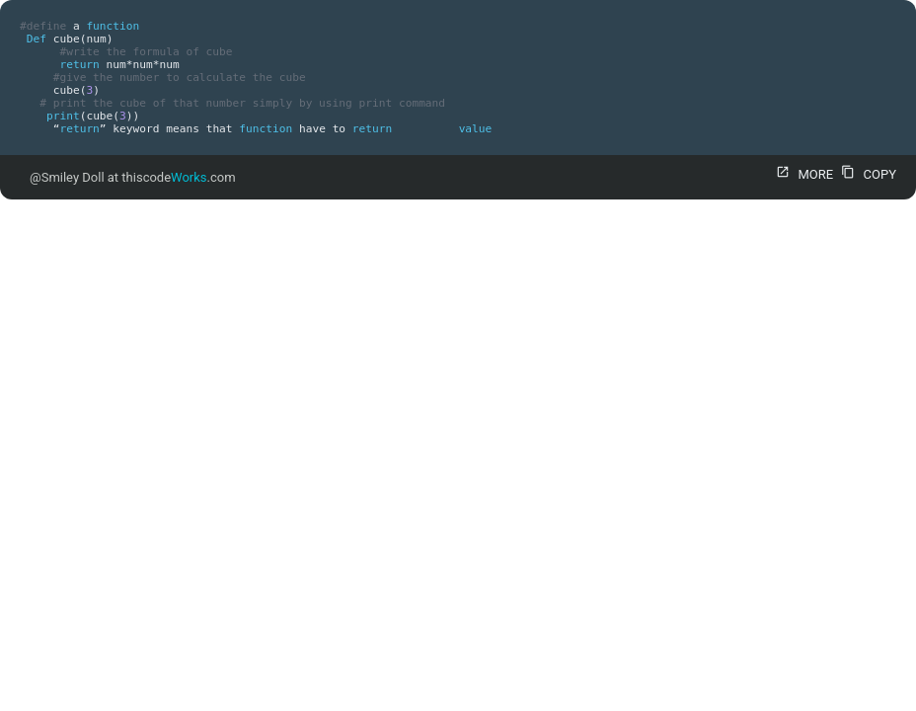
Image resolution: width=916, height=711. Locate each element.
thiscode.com (178, 177)
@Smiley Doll (67, 177)
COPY (866, 174)
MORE (802, 174)
